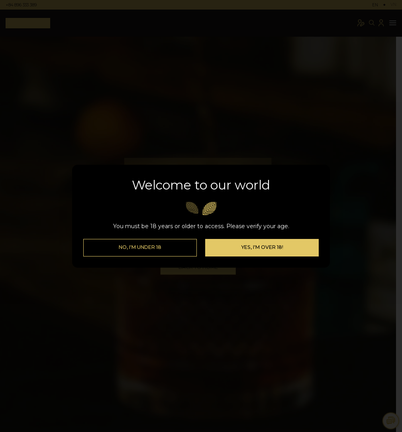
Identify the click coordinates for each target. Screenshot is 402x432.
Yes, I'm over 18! (262, 247)
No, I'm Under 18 (140, 247)
